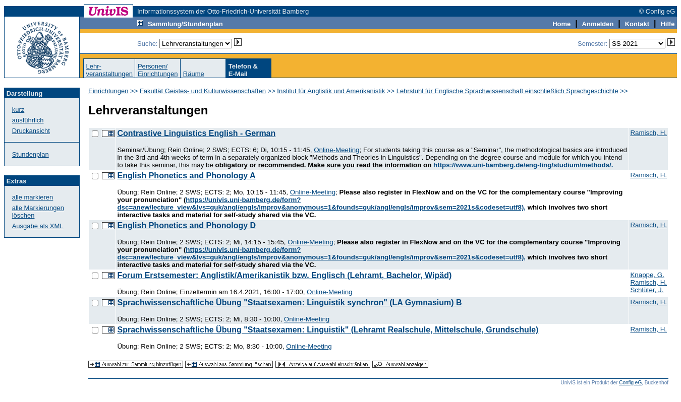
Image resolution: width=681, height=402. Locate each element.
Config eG (630, 382)
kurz (18, 109)
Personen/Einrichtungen (158, 70)
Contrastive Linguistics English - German (196, 133)
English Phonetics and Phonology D (186, 225)
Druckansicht (31, 131)
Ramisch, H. (648, 133)
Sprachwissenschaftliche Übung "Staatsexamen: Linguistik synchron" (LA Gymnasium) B (289, 302)
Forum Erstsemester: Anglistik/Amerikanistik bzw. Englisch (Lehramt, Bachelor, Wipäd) (284, 275)
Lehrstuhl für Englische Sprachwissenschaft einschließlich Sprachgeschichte (507, 91)
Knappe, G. (647, 275)
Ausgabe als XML (38, 226)
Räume (193, 74)
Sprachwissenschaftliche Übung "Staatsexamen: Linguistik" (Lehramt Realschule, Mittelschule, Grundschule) (327, 329)
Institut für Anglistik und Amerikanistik (331, 91)
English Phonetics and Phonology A (186, 175)
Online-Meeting (336, 150)
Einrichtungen (108, 91)
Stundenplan (30, 154)
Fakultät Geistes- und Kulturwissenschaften (203, 91)
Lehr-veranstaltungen (109, 70)
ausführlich (28, 120)
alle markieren (32, 197)
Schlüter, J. (646, 290)
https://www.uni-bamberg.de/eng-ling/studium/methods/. (523, 165)
